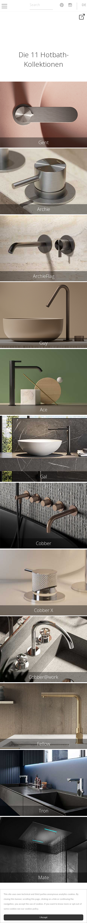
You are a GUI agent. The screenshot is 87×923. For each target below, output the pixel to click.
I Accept (43, 917)
